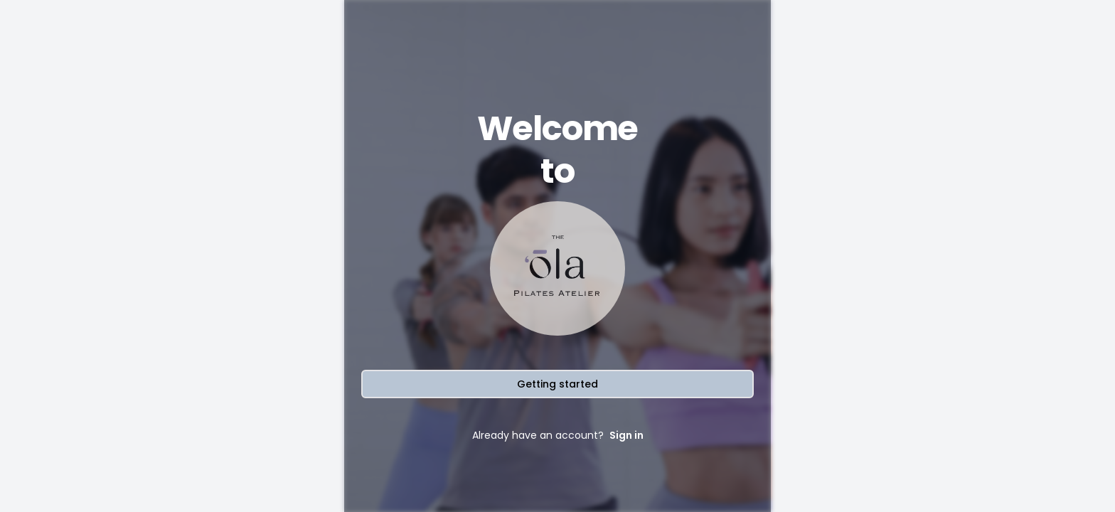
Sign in (626, 435)
